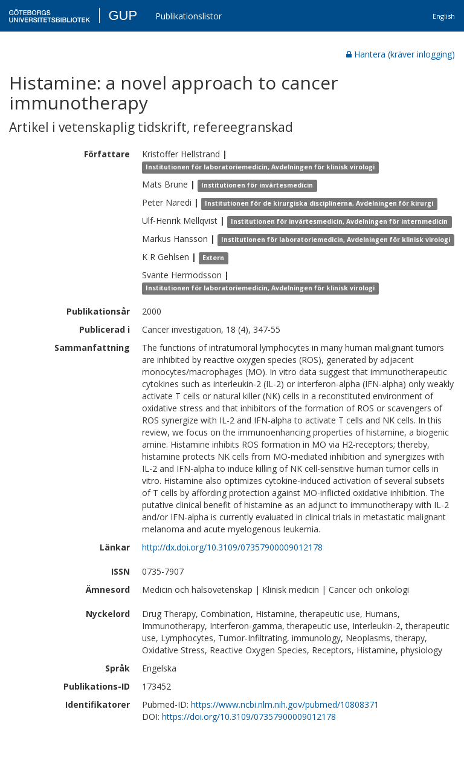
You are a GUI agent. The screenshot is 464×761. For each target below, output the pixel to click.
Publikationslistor (188, 16)
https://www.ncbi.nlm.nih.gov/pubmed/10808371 (285, 704)
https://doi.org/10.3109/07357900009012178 (249, 716)
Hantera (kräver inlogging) (400, 54)
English (444, 16)
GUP (122, 15)
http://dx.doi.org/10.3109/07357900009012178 (232, 547)
